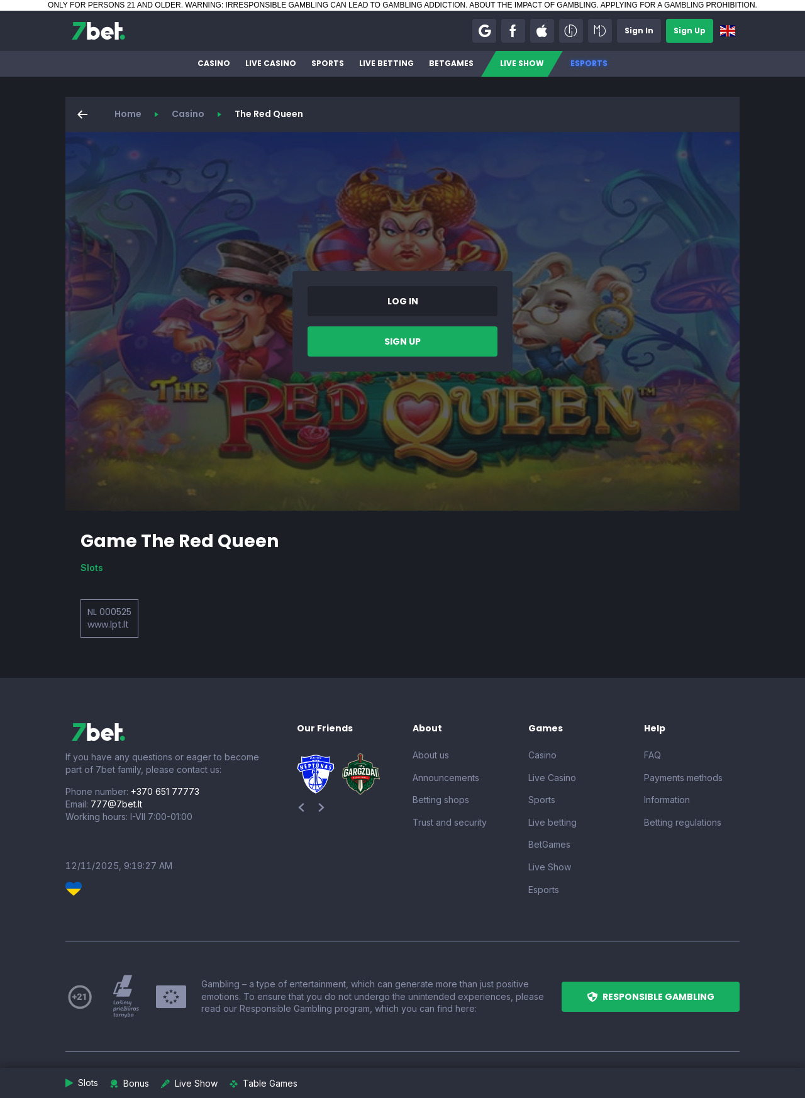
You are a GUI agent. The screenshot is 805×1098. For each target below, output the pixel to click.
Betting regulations (682, 822)
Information (667, 799)
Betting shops (441, 799)
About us (431, 755)
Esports (589, 63)
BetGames (451, 63)
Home (128, 114)
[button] (484, 31)
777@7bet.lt (116, 804)
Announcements (446, 777)
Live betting (386, 63)
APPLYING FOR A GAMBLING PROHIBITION (678, 5)
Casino (213, 63)
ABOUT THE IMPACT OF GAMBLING (532, 5)
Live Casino (270, 63)
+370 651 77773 (165, 791)
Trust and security (450, 822)
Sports (327, 63)
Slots (91, 567)
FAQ (652, 755)
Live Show (522, 63)
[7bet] (98, 31)
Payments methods (683, 777)
